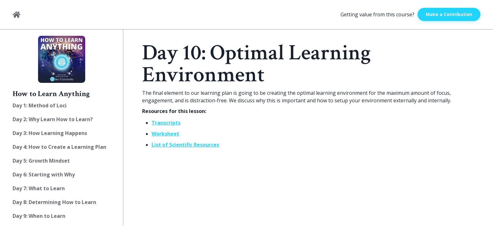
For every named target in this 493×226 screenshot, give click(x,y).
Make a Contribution (449, 14)
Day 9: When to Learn (39, 216)
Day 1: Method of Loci (40, 105)
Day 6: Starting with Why (44, 174)
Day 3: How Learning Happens (50, 133)
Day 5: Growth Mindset (41, 160)
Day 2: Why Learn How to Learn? (53, 119)
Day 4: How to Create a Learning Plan (59, 146)
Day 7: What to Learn (39, 188)
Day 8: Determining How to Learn (54, 202)
